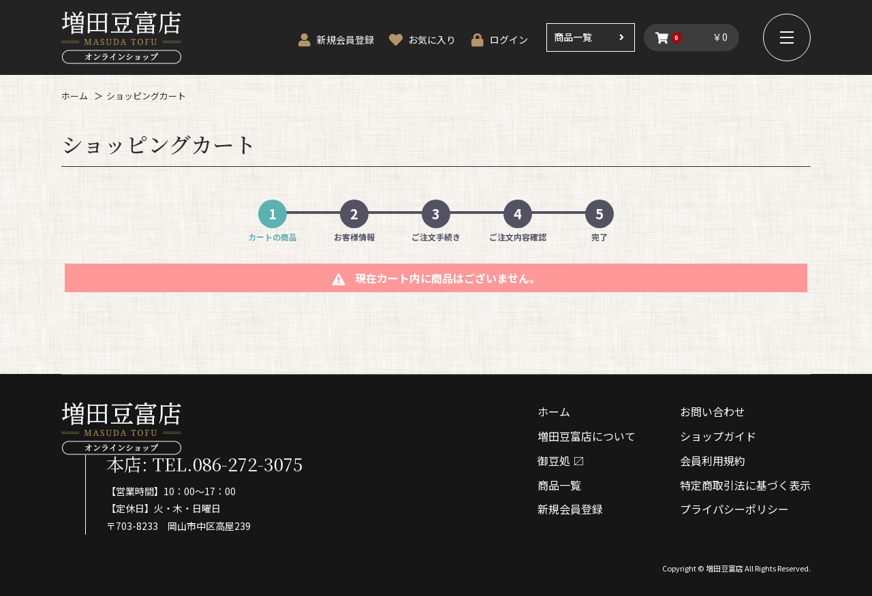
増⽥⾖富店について (587, 436)
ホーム (74, 95)
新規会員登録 (570, 509)
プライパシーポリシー (734, 509)
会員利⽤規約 (712, 460)
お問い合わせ (712, 411)
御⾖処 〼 (561, 460)
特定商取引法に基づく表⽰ (745, 485)
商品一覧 (573, 37)
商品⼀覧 (559, 485)
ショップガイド (718, 436)
